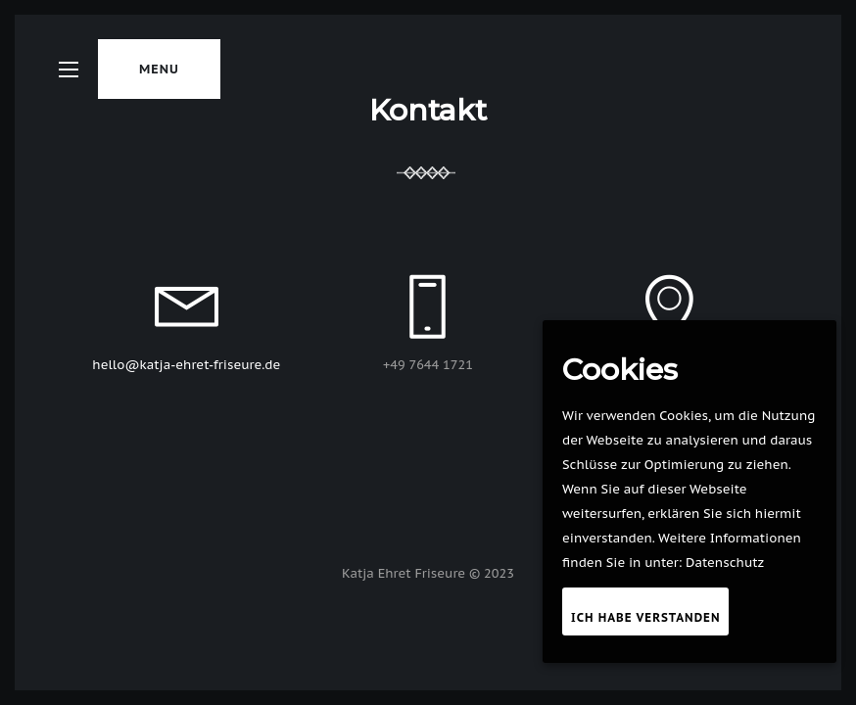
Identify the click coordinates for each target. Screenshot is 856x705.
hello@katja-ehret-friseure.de (186, 364)
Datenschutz (725, 562)
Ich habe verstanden (645, 617)
